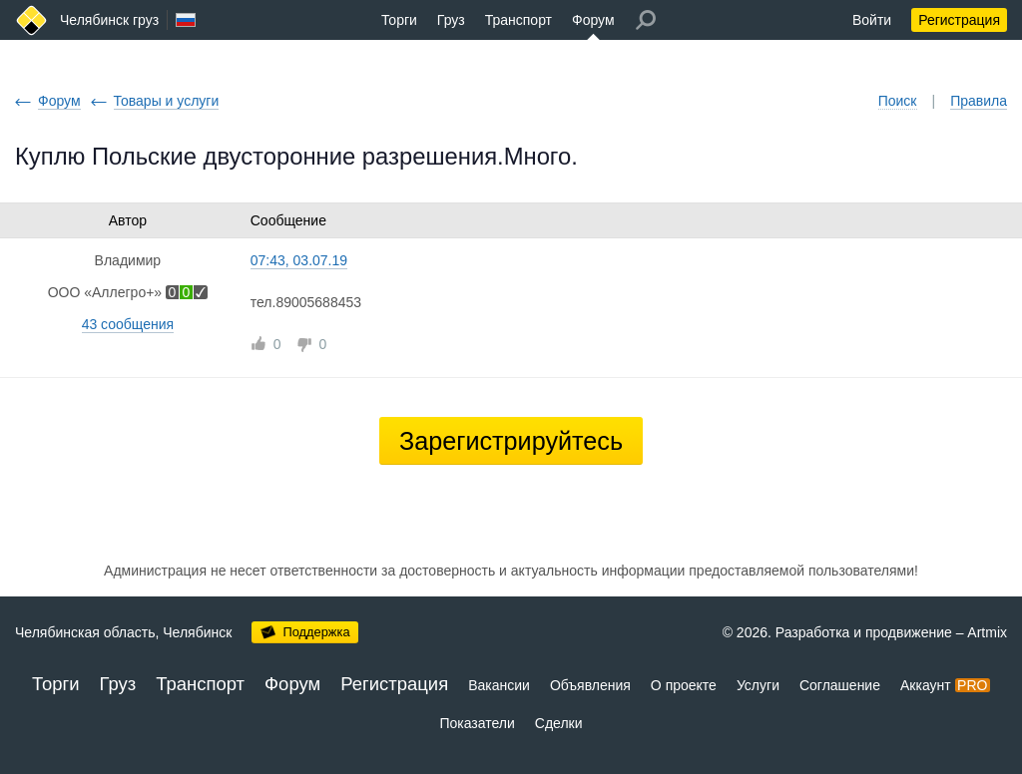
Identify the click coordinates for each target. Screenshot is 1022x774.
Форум (593, 20)
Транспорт (518, 20)
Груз (451, 20)
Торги (399, 20)
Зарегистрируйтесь (511, 441)
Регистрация (959, 20)
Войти (871, 20)
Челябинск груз (109, 20)
